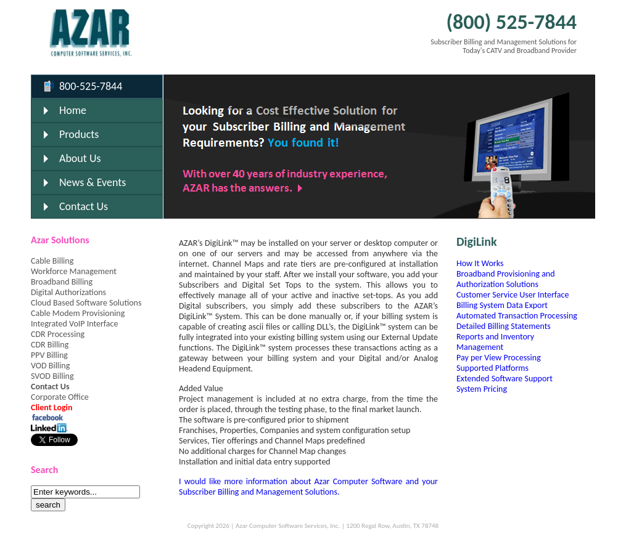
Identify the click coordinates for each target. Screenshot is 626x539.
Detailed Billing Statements (503, 326)
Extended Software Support (504, 378)
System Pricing (481, 389)
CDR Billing (49, 344)
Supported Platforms (492, 368)
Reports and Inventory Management (495, 341)
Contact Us (83, 206)
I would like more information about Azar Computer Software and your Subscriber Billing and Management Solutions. (308, 486)
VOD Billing (50, 365)
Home (72, 110)
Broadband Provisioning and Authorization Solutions (505, 279)
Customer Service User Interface (512, 295)
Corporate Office (60, 397)
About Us (80, 158)
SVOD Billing (52, 376)
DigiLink (476, 241)
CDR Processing (57, 334)
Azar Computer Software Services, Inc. (288, 526)
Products (79, 134)
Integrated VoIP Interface (74, 323)
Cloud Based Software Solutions (86, 303)
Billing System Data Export (502, 305)
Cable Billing (52, 261)
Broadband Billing (62, 282)
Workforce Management (74, 271)
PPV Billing (49, 355)
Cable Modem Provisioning (78, 313)
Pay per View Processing (498, 357)
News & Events (92, 182)
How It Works (479, 263)
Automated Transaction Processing (516, 315)
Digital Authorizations (68, 292)
